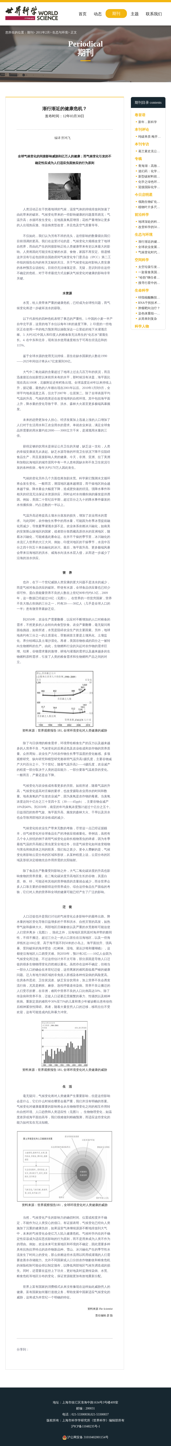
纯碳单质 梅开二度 (151, 136)
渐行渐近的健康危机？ (153, 241)
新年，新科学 (147, 122)
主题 (135, 14)
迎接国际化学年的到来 (153, 187)
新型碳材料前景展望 (152, 176)
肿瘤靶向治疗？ (149, 308)
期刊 (116, 13)
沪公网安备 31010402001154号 (85, 1437)
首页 (83, 14)
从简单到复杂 (147, 318)
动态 (98, 14)
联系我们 (154, 14)
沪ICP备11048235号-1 (85, 1426)
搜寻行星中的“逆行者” (153, 283)
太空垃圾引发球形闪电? (154, 267)
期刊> (31, 32)
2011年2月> (43, 32)
